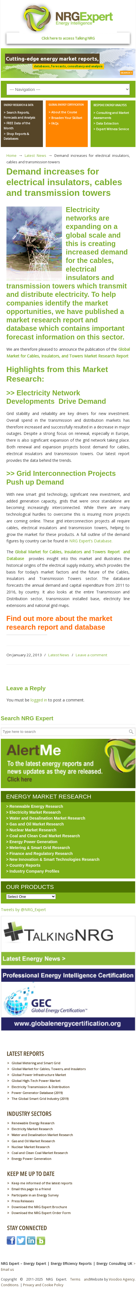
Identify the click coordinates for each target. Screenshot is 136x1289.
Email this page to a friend (31, 1189)
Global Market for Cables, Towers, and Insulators (48, 1069)
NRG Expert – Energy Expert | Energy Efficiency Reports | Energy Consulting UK (68, 18)
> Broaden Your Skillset (65, 118)
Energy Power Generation (31, 1159)
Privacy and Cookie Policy (43, 1285)
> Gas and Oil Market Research (35, 824)
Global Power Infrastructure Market (38, 1075)
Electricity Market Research (32, 1129)
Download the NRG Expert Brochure (39, 1207)
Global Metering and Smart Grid (35, 1063)
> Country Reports (23, 865)
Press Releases (22, 1201)
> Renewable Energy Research (34, 806)
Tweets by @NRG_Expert (23, 909)
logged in (39, 700)
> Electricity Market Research (33, 812)
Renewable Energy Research (32, 1123)
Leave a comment (91, 654)
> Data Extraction (106, 123)
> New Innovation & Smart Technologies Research (53, 859)
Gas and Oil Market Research (33, 1141)
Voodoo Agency (122, 1279)
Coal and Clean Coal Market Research (39, 1153)
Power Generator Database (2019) (37, 1093)
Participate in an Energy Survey (35, 1195)
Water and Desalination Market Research (42, 1135)
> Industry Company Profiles (32, 871)
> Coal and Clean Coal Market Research (43, 836)
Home (11, 155)
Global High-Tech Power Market (35, 1081)
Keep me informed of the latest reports (41, 1183)
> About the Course (63, 112)
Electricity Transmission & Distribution (40, 1087)
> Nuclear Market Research (31, 830)
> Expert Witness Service (111, 129)
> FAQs (53, 123)
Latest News (35, 155)
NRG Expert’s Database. (92, 540)
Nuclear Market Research (30, 1147)
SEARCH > (126, 73)
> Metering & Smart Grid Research (38, 847)
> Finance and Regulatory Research (39, 853)
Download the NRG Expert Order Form (41, 1213)
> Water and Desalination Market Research (45, 818)
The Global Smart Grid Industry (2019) (39, 1099)
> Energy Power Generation (31, 842)
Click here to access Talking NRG (68, 38)
